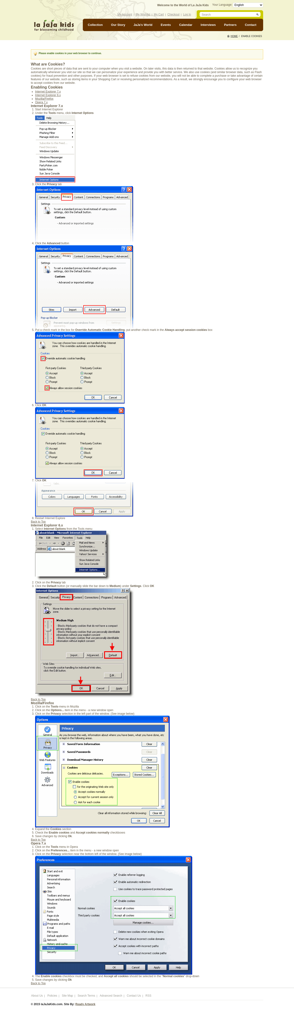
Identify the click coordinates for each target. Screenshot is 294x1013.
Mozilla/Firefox (44, 98)
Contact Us (134, 995)
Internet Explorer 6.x (48, 95)
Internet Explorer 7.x (48, 91)
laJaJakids (54, 25)
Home (234, 36)
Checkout (174, 14)
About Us (37, 995)
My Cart (159, 14)
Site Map (67, 995)
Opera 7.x (41, 102)
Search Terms (86, 995)
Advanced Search (111, 995)
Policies (52, 995)
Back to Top (38, 521)
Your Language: (222, 4)
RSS (148, 995)
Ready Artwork (85, 1004)
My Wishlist (143, 14)
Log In (187, 14)
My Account (124, 14)
